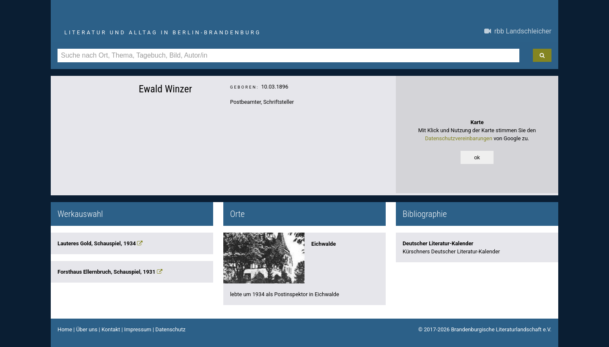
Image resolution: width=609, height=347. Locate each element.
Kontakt (111, 329)
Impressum (137, 329)
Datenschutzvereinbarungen (458, 138)
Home (65, 329)
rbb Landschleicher (517, 31)
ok (477, 157)
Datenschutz (170, 329)
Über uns (87, 329)
